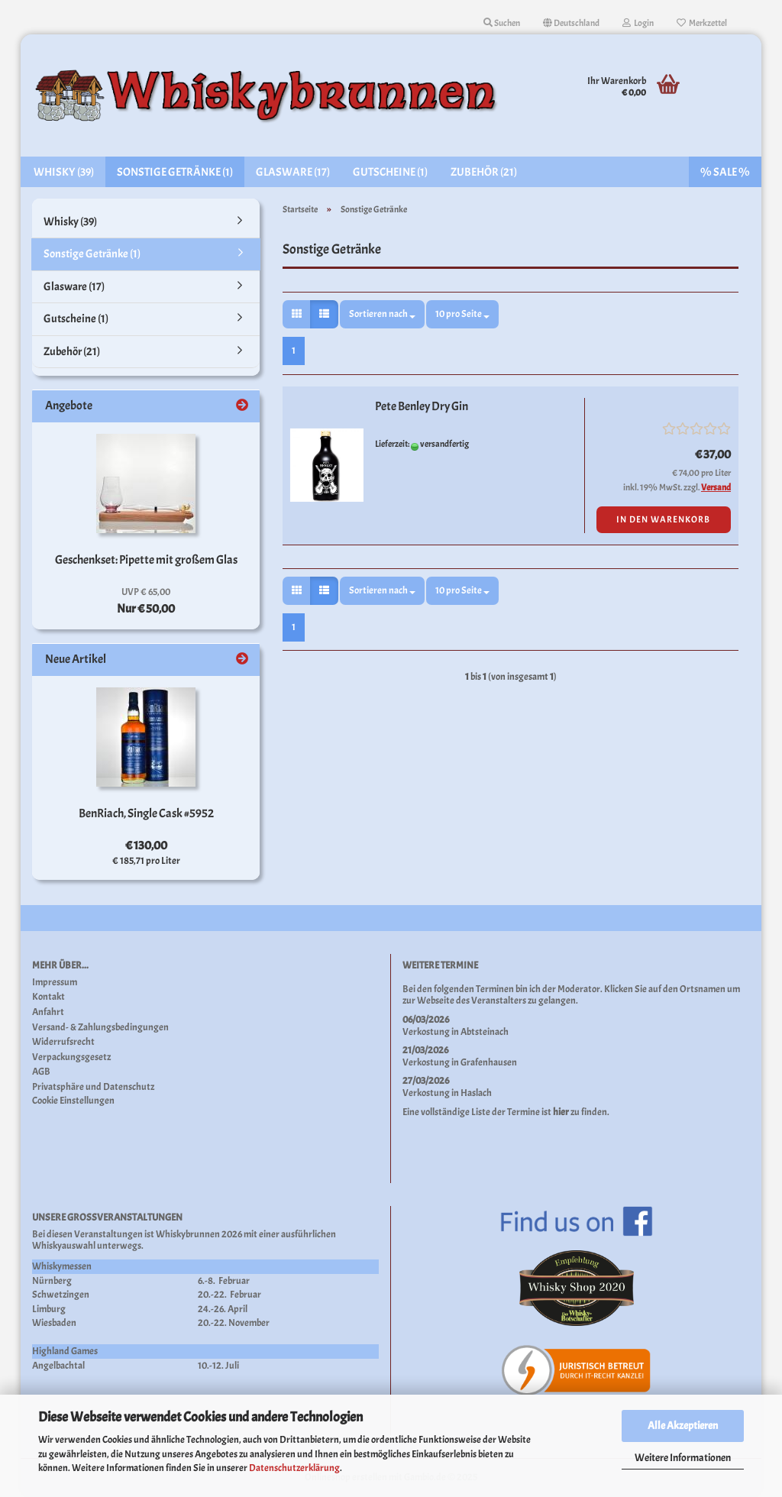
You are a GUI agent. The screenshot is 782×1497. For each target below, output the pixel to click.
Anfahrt (48, 1012)
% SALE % (725, 172)
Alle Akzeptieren (683, 1425)
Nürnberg (52, 1281)
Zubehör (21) (484, 172)
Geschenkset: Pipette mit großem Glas (146, 559)
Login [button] (638, 23)
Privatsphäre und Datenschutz (93, 1087)
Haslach (476, 1093)
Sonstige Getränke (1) (175, 172)
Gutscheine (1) (390, 172)
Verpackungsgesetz (71, 1057)
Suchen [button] (501, 23)
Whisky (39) (64, 172)
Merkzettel (702, 23)
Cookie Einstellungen (73, 1101)
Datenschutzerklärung (294, 1468)
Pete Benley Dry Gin (421, 406)
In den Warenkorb (663, 519)
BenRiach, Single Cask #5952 (146, 813)
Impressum (54, 982)
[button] (571, 22)
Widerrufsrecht (63, 1042)
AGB (41, 1072)
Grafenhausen (488, 1062)
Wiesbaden (54, 1323)
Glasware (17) (293, 172)
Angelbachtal (58, 1366)
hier (561, 1112)
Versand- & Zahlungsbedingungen (100, 1027)
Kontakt (48, 997)
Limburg (49, 1309)
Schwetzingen (60, 1294)
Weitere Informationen (683, 1457)
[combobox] (382, 314)
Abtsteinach (484, 1032)
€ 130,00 (146, 845)
